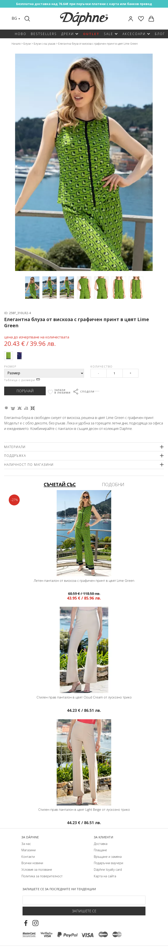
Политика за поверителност (42, 876)
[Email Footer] (84, 900)
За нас (26, 844)
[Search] (27, 18)
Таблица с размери (22, 380)
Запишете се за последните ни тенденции (59, 889)
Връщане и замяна (108, 857)
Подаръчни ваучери (108, 863)
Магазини (28, 850)
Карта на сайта (105, 876)
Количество (102, 366)
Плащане (100, 850)
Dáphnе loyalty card (108, 869)
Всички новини (32, 863)
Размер (10, 366)
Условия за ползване (36, 869)
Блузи (27, 44)
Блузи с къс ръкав (44, 44)
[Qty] (114, 373)
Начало (16, 44)
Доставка (100, 844)
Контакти (28, 857)
